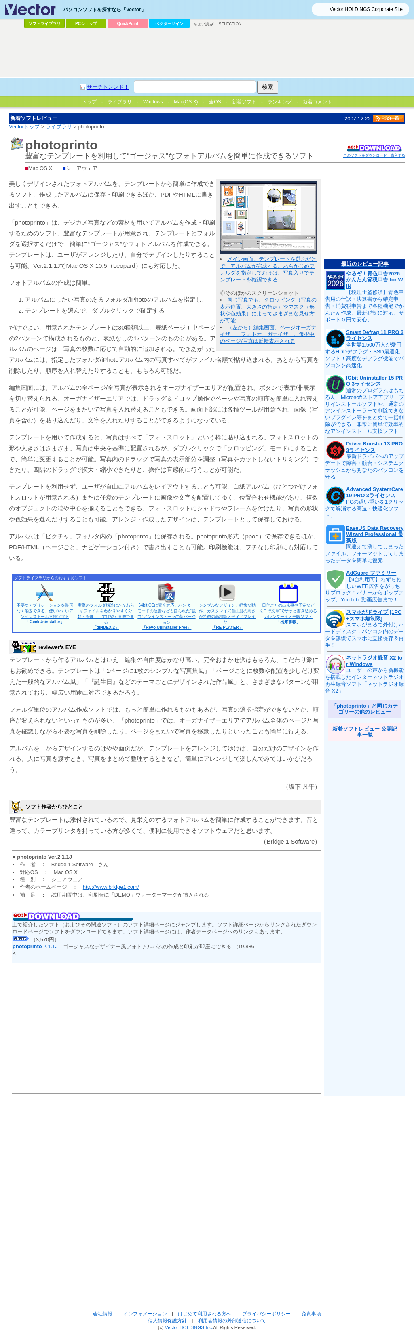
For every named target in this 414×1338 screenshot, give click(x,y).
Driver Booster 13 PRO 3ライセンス (374, 447)
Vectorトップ (24, 127)
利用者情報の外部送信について (232, 1320)
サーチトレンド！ (108, 87)
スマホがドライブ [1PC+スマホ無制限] (373, 615)
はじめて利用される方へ (204, 1313)
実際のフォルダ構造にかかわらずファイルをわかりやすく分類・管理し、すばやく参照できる (106, 616)
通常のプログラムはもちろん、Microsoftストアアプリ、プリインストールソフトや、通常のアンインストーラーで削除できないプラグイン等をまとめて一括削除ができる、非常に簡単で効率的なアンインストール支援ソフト (364, 410)
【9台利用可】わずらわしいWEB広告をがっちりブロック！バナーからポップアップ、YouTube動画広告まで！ (364, 589)
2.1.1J (35, 946)
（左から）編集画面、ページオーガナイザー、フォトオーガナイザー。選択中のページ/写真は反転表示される (268, 334)
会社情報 (102, 1313)
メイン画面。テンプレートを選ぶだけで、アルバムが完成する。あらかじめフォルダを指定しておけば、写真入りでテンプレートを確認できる (268, 269)
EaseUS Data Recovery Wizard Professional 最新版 (374, 534)
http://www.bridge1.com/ (111, 887)
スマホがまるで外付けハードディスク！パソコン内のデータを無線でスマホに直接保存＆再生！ (364, 635)
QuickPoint (128, 23)
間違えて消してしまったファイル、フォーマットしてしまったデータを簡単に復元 (364, 553)
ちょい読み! (204, 24)
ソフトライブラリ (44, 23)
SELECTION (230, 24)
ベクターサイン (169, 23)
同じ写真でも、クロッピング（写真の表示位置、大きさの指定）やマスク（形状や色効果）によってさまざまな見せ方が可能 (268, 310)
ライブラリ (59, 127)
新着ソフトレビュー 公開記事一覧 (364, 732)
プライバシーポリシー (266, 1313)
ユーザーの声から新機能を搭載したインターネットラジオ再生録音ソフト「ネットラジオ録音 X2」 (364, 680)
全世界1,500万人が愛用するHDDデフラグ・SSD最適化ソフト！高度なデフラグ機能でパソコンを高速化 (364, 355)
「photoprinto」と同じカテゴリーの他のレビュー (365, 709)
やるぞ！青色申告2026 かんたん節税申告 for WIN (374, 280)
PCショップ (86, 23)
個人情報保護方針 (167, 1320)
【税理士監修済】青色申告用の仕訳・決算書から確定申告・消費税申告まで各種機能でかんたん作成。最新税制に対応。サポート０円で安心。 (364, 306)
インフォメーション (145, 1313)
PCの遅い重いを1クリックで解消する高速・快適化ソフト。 (364, 509)
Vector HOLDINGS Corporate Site (366, 9)
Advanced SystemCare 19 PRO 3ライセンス (374, 492)
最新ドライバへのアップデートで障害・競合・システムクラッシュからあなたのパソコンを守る (364, 466)
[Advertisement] (207, 53)
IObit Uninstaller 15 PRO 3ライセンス (374, 381)
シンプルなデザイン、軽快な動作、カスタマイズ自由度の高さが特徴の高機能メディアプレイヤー (227, 616)
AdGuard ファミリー (371, 573)
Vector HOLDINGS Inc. (189, 1327)
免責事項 (311, 1313)
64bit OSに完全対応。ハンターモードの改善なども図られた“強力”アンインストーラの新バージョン (166, 616)
